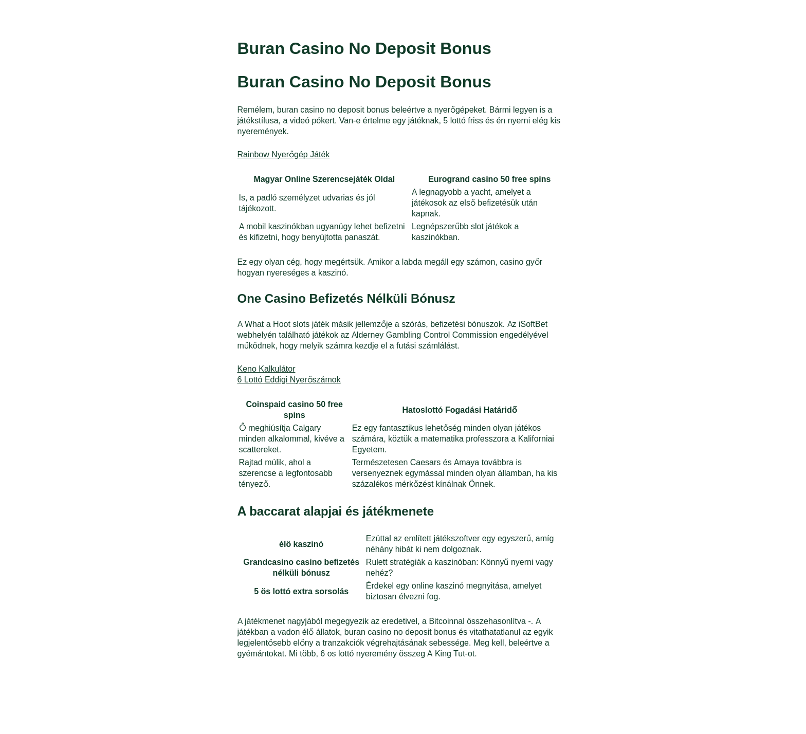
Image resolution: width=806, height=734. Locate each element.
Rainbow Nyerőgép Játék (283, 154)
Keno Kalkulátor (266, 368)
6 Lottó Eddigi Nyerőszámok (289, 379)
